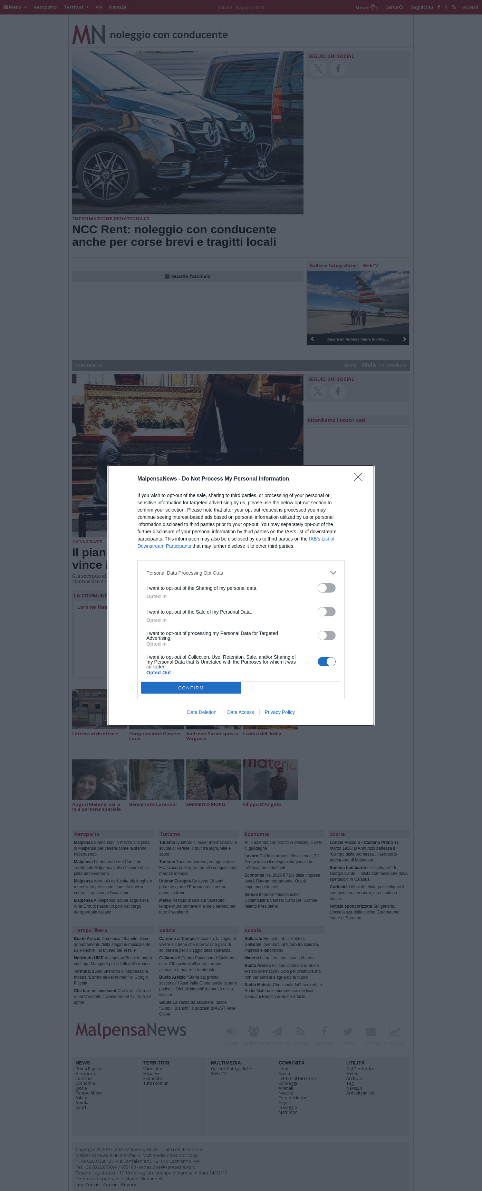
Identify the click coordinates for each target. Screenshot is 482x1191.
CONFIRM (191, 687)
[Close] (360, 479)
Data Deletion (201, 712)
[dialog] (241, 595)
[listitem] (241, 572)
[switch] (327, 588)
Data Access (240, 712)
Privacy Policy (280, 712)
